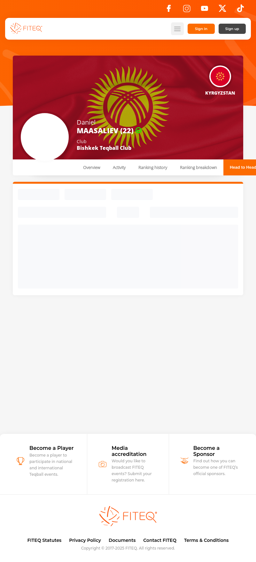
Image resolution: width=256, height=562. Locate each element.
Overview (91, 167)
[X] (222, 10)
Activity (119, 167)
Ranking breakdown (198, 167)
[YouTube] (204, 10)
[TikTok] (240, 10)
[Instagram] (186, 10)
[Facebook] (169, 10)
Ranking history (152, 167)
